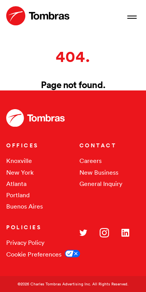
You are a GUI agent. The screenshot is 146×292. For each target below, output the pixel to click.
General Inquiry (100, 184)
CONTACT (98, 145)
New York (19, 172)
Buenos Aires (24, 206)
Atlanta (16, 184)
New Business (98, 172)
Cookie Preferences (34, 254)
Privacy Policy (25, 242)
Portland (18, 195)
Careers (90, 161)
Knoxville (19, 161)
